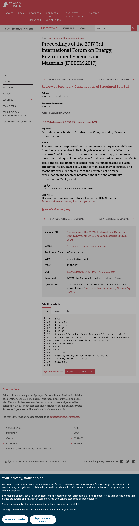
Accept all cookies (15, 519)
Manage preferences (13, 509)
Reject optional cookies (43, 519)
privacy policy (18, 504)
